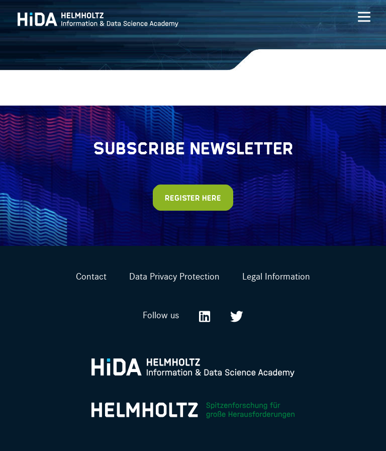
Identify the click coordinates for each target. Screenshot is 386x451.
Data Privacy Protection (174, 276)
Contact (91, 276)
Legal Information (276, 276)
